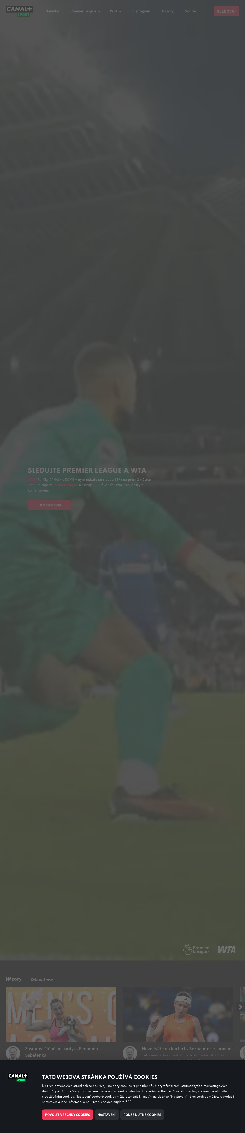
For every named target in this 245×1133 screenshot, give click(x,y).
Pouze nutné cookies (142, 1114)
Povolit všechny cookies (67, 1114)
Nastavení (107, 1114)
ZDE (128, 1102)
